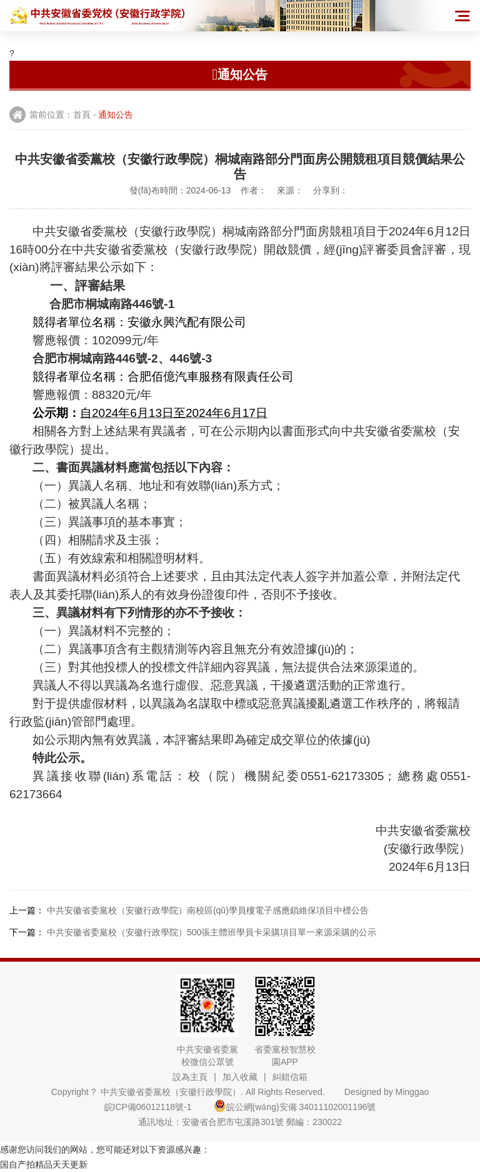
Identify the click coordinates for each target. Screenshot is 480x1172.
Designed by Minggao (386, 1092)
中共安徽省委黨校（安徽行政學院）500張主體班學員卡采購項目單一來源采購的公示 (211, 932)
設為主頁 (190, 1077)
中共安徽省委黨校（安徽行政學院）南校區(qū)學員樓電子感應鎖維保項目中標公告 (208, 910)
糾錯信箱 (290, 1077)
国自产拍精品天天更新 (44, 1164)
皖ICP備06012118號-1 (157, 1107)
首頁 (82, 115)
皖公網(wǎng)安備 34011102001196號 (295, 1107)
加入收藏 (240, 1077)
